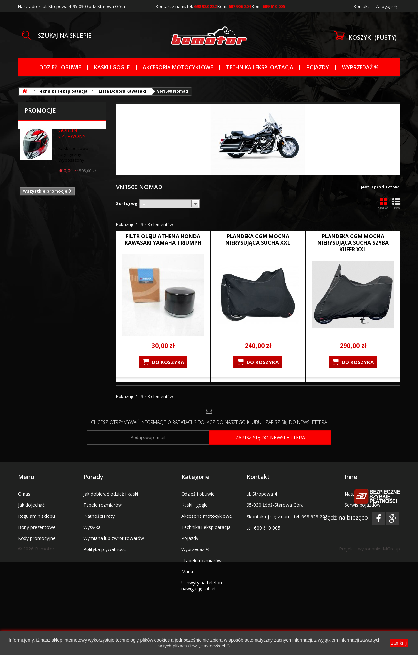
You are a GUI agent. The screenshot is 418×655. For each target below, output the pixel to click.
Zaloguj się (386, 6)
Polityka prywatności (105, 549)
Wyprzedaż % (360, 67)
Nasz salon (356, 494)
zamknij (399, 643)
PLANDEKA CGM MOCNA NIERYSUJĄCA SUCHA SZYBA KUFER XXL (353, 243)
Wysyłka (92, 527)
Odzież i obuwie (60, 67)
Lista (396, 204)
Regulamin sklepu (36, 516)
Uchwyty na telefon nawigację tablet (201, 586)
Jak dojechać (31, 505)
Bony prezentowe (37, 527)
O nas (24, 494)
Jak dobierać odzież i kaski (110, 494)
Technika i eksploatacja (259, 67)
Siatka (383, 204)
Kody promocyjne (37, 538)
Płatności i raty (99, 516)
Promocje (40, 110)
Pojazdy (317, 67)
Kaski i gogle (112, 67)
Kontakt (361, 6)
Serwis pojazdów (362, 505)
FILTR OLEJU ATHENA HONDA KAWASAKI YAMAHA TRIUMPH (163, 239)
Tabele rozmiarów (102, 505)
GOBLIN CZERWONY (72, 133)
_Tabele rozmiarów (201, 560)
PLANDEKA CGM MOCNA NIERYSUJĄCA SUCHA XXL (257, 239)
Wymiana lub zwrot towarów (113, 538)
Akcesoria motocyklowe (178, 67)
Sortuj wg (126, 203)
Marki (187, 571)
